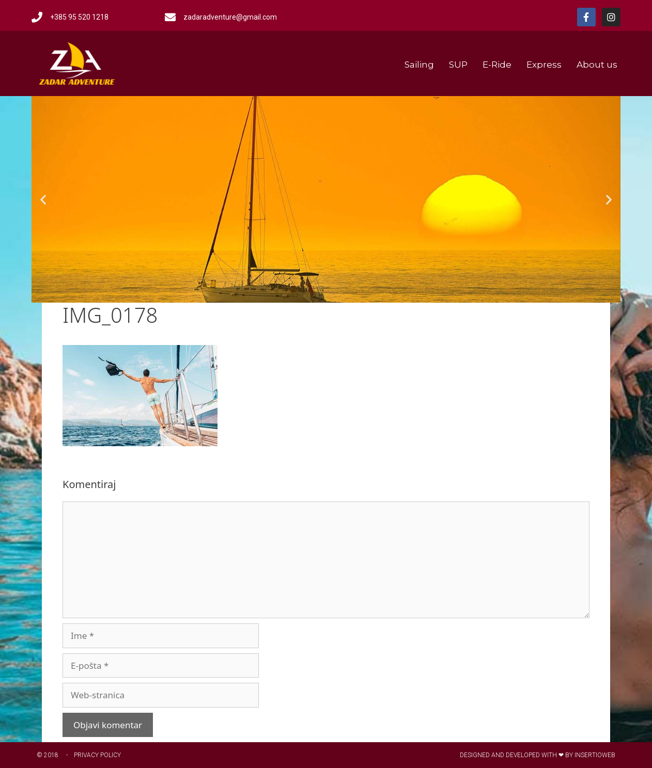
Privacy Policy (97, 755)
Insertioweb (595, 755)
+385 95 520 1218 (79, 17)
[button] (43, 199)
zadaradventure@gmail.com (230, 17)
